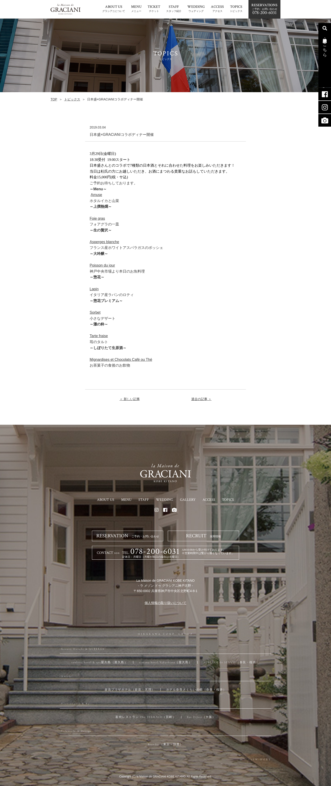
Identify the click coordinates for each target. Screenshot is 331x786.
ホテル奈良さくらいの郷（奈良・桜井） (196, 690)
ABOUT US (105, 499)
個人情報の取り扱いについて (165, 603)
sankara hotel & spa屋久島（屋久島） (99, 662)
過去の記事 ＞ (201, 399)
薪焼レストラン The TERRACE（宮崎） (145, 717)
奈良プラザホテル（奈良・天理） (130, 690)
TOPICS (228, 499)
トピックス (72, 99)
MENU (126, 499)
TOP (54, 99)
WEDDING (164, 499)
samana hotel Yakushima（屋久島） (165, 662)
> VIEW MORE (258, 759)
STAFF (143, 499)
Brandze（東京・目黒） (165, 744)
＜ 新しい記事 (130, 399)
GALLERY (188, 499)
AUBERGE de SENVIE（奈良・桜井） (231, 662)
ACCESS (209, 499)
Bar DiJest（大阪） (201, 717)
